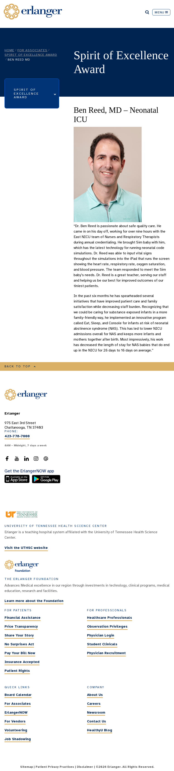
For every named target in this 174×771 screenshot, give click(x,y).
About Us (95, 695)
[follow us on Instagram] (36, 460)
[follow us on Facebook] (7, 460)
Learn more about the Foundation (34, 601)
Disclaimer (85, 767)
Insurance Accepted (22, 662)
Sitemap (26, 767)
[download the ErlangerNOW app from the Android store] (46, 482)
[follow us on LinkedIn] (26, 460)
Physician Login (100, 635)
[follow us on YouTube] (16, 460)
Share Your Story (19, 635)
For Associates (32, 50)
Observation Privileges (107, 626)
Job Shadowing (18, 739)
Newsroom (96, 712)
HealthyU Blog (99, 730)
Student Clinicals (102, 644)
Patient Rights (17, 671)
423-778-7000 (17, 436)
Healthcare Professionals (109, 618)
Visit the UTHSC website (26, 548)
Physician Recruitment (106, 653)
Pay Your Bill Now (20, 653)
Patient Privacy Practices (55, 767)
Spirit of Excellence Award (31, 54)
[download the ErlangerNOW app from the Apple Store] (18, 482)
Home (9, 50)
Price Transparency (21, 626)
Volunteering (16, 730)
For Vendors (15, 721)
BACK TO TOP (20, 366)
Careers (94, 704)
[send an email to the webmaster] (45, 460)
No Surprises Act (19, 644)
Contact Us (96, 721)
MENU (161, 12)
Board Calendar (18, 695)
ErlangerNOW (16, 712)
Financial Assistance (23, 618)
